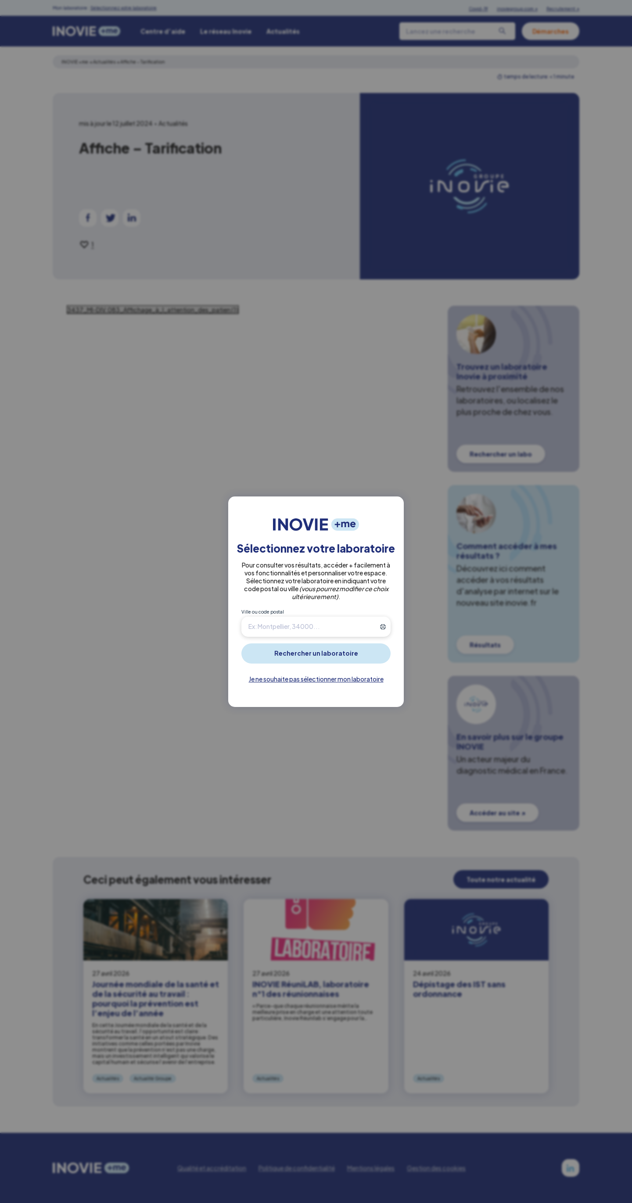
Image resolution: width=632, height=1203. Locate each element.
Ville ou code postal (262, 611)
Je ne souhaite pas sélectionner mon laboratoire (316, 679)
